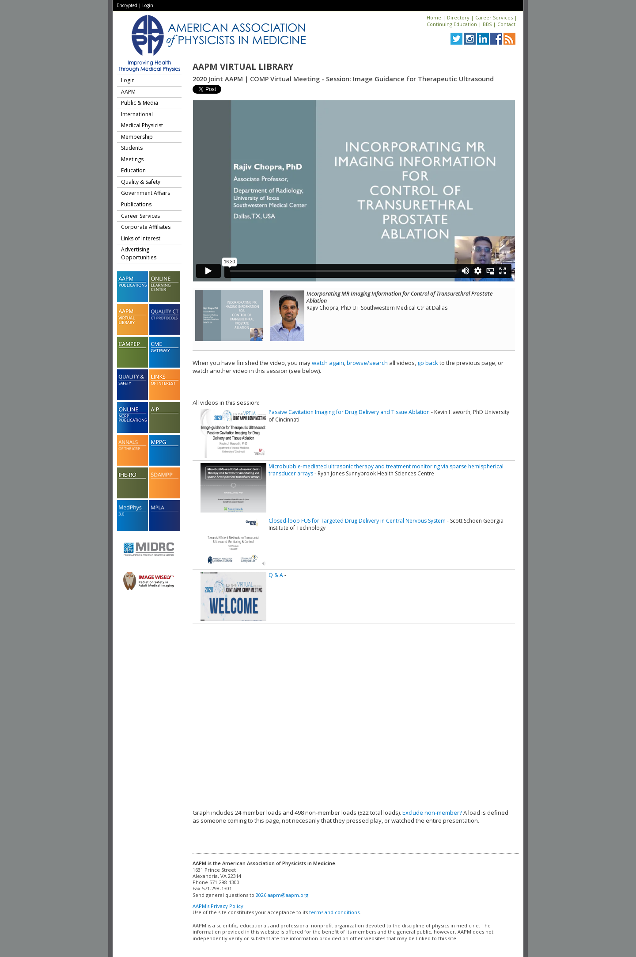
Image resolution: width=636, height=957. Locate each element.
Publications (136, 204)
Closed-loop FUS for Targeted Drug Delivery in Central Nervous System (357, 520)
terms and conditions (334, 912)
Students (132, 148)
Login (147, 5)
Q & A (276, 575)
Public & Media (139, 102)
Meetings (132, 159)
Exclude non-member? (432, 812)
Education (133, 170)
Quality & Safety (140, 182)
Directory (458, 17)
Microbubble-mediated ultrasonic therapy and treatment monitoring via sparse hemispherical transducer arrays (386, 470)
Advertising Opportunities (138, 253)
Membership (137, 137)
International (137, 114)
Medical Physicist (142, 125)
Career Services (494, 17)
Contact (506, 24)
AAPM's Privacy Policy (218, 906)
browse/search (367, 363)
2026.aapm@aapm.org (282, 895)
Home (434, 17)
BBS (487, 24)
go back (427, 363)
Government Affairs (145, 193)
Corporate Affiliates (145, 227)
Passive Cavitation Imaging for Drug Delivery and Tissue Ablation (349, 412)
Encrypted (127, 5)
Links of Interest (140, 238)
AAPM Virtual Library (243, 66)
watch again (328, 363)
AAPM (128, 91)
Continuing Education (452, 24)
